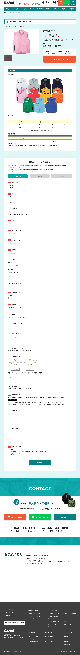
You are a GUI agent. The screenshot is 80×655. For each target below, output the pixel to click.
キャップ (65, 619)
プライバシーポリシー (17, 651)
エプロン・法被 (53, 627)
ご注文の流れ (50, 636)
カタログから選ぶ (10, 610)
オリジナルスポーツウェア (69, 613)
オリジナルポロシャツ (55, 621)
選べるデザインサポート (34, 636)
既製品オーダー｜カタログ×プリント (38, 616)
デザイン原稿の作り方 (34, 641)
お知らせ (66, 639)
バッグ (64, 621)
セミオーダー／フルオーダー (35, 619)
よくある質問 (50, 641)
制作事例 (8, 616)
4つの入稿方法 (32, 639)
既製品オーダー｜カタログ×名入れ (37, 613)
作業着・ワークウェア (55, 613)
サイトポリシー (7, 651)
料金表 (48, 639)
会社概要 (66, 636)
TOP (5, 12)
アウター (65, 616)
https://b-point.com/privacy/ (16, 454)
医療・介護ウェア (54, 616)
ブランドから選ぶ (10, 613)
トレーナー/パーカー (55, 624)
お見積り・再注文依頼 (69, 644)
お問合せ (66, 641)
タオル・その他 (67, 624)
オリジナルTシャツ (54, 619)
